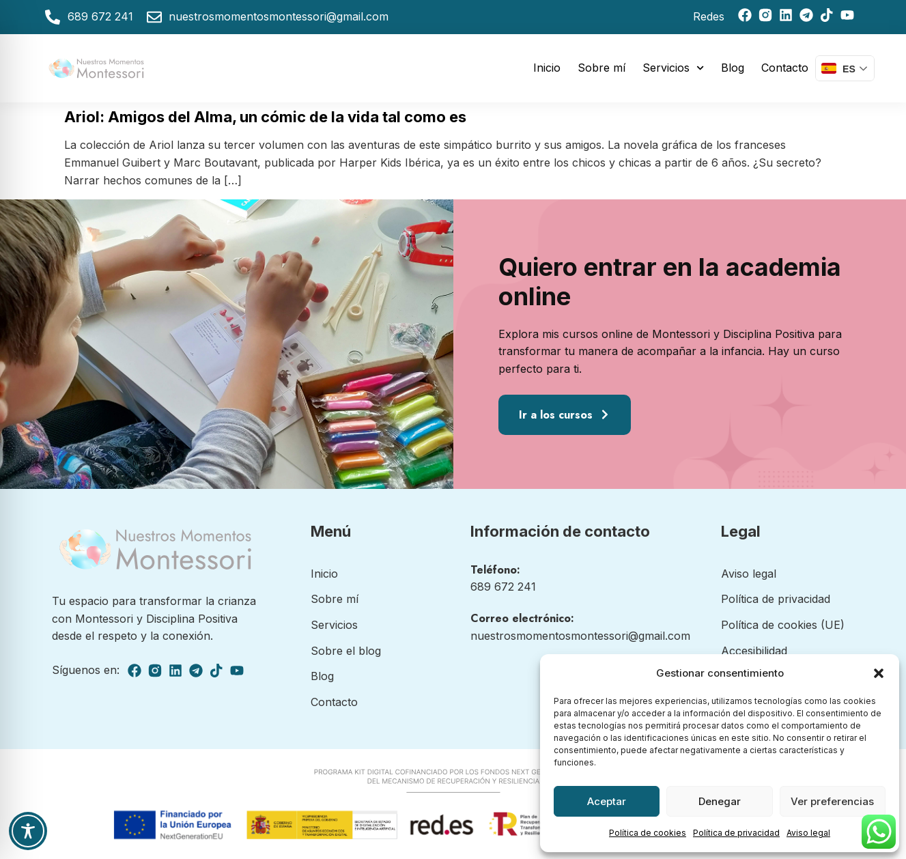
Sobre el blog (346, 651)
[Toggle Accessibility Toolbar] (28, 831)
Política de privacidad (736, 833)
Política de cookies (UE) (783, 625)
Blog (732, 67)
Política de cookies (647, 833)
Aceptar (606, 801)
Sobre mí (601, 67)
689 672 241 (503, 586)
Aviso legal (808, 833)
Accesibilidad (754, 651)
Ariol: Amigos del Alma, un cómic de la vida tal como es (265, 117)
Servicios (673, 68)
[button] (879, 673)
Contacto (784, 67)
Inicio (547, 67)
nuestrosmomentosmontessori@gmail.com (580, 636)
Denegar (719, 801)
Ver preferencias (832, 801)
